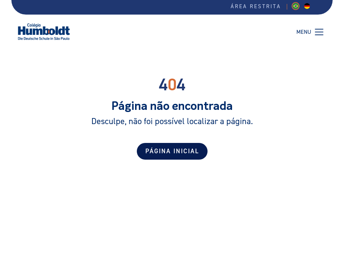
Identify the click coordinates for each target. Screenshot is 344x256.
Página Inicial (172, 151)
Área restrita (256, 6)
